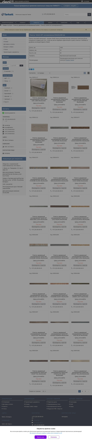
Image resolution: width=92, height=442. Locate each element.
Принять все (40, 437)
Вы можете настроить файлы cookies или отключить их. (45, 433)
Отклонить (54, 437)
